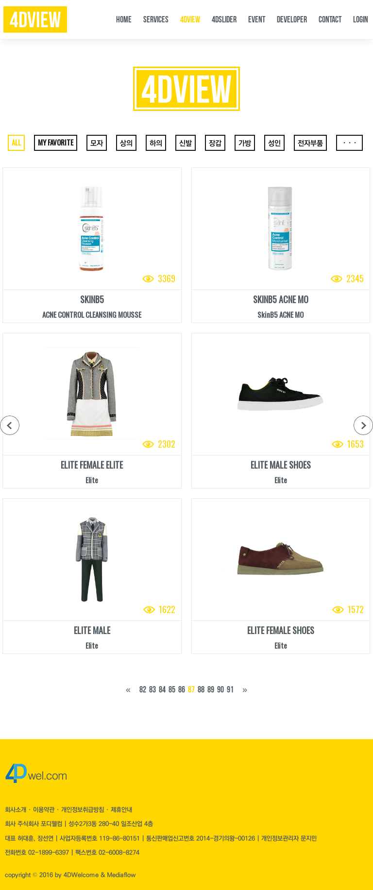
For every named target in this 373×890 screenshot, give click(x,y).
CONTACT (330, 19)
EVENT (256, 19)
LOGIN (360, 19)
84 (162, 689)
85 (172, 689)
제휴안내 (121, 809)
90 (220, 689)
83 (152, 689)
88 (201, 689)
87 (191, 689)
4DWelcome (81, 875)
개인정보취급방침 (83, 809)
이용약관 (44, 809)
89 (210, 689)
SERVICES (156, 19)
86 (181, 689)
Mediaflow (121, 875)
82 (142, 689)
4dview (35, 20)
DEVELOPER (292, 19)
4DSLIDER (224, 19)
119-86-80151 (119, 838)
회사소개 (16, 809)
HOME (124, 19)
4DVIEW (190, 19)
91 (230, 689)
